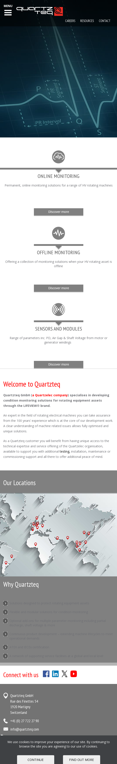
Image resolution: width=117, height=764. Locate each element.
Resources (87, 21)
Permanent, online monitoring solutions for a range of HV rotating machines (59, 185)
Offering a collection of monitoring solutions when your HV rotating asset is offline (58, 264)
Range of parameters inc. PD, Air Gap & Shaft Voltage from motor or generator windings (58, 340)
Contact (104, 21)
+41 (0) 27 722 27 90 (24, 720)
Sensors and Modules (58, 328)
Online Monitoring (58, 176)
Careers (70, 21)
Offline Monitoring (58, 252)
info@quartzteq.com (24, 729)
